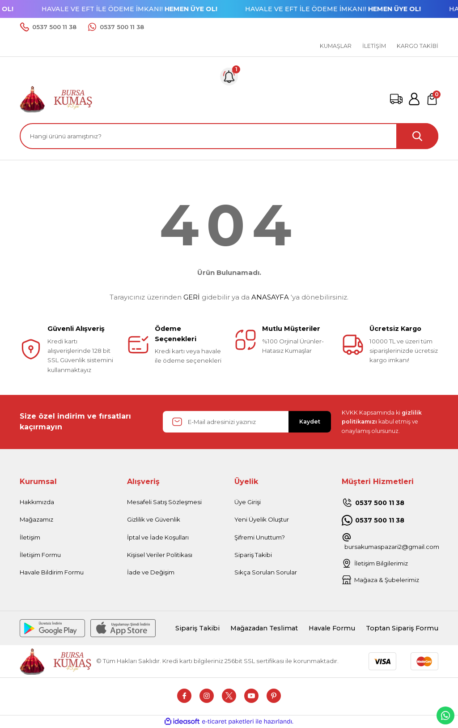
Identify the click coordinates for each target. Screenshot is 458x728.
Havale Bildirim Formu (52, 572)
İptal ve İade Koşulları (158, 537)
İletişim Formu (40, 554)
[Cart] (432, 99)
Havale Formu (332, 628)
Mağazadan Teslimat (264, 628)
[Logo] (56, 98)
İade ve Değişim (150, 572)
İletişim (30, 537)
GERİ (191, 297)
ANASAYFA (270, 297)
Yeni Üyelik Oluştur (261, 519)
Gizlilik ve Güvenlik (153, 519)
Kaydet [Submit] (309, 421)
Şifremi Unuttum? (259, 537)
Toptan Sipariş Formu (402, 628)
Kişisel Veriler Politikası (159, 554)
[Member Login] (414, 99)
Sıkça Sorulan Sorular (265, 572)
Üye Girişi (247, 501)
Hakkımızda (37, 501)
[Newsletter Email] (247, 422)
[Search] (229, 136)
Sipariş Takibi (253, 554)
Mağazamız (36, 519)
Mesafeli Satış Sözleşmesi (164, 501)
